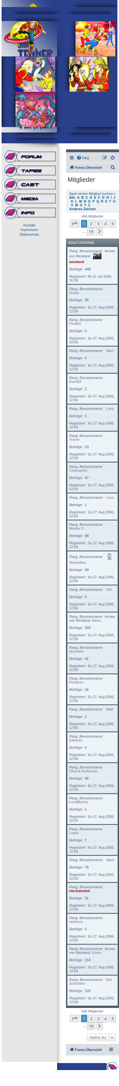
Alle (72, 197)
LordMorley (78, 802)
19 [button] (91, 231)
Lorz (110, 497)
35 (87, 300)
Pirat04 (75, 323)
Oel (109, 589)
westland (76, 262)
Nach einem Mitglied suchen (91, 194)
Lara (110, 409)
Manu (96, 620)
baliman (76, 740)
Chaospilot (78, 470)
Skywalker (77, 562)
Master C (76, 528)
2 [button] (91, 223)
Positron (76, 682)
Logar (74, 833)
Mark (110, 860)
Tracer (74, 439)
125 (87, 991)
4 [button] (105, 223)
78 (87, 867)
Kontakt (29, 225)
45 (87, 778)
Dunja (74, 293)
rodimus (76, 922)
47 (87, 478)
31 (87, 898)
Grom (96, 952)
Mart (110, 351)
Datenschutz (29, 234)
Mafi (109, 709)
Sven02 (75, 381)
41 (87, 659)
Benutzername (81, 243)
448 (87, 269)
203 (87, 628)
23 (87, 447)
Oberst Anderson (83, 771)
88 (87, 536)
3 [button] (98, 223)
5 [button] (112, 223)
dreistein (76, 651)
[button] (74, 223)
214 (87, 960)
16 (87, 689)
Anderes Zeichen (82, 209)
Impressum (29, 230)
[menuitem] (82, 158)
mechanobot (79, 891)
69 (87, 570)
